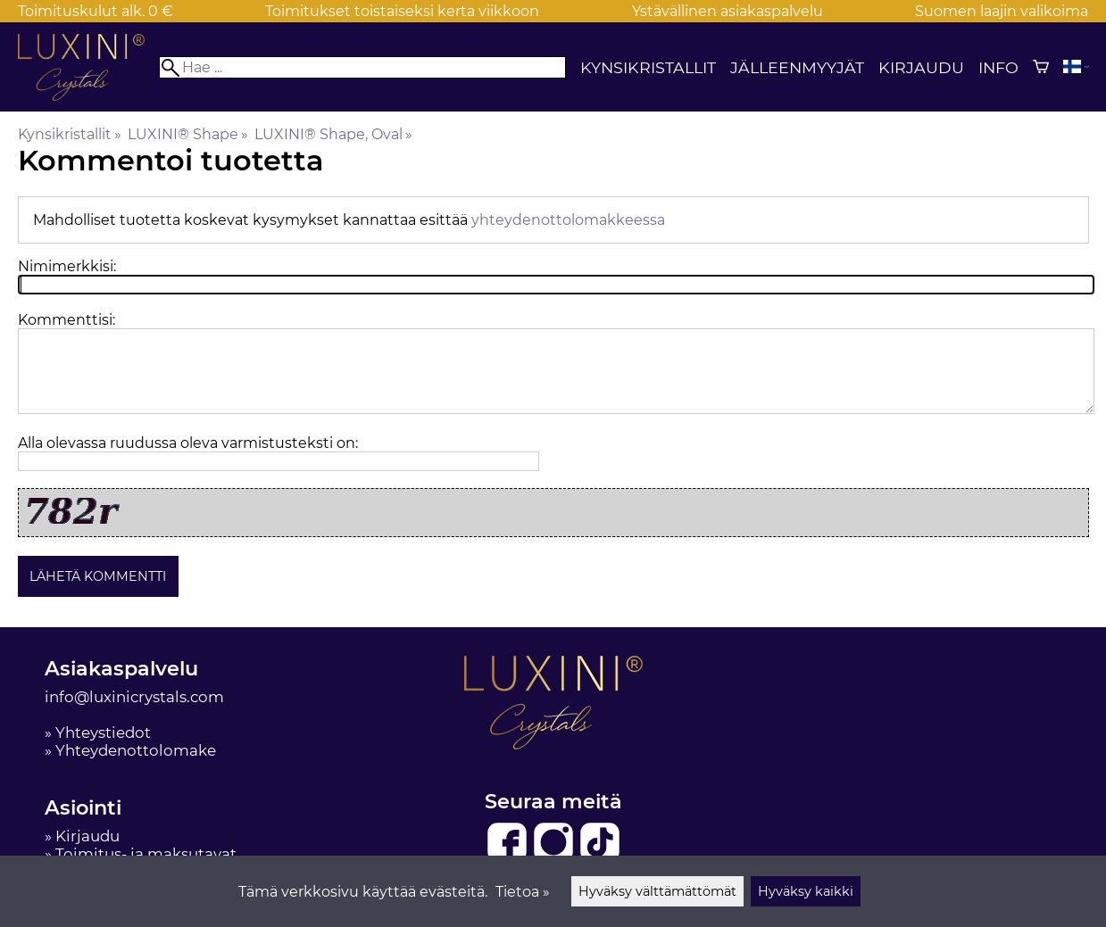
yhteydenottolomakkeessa (568, 219)
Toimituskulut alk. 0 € (95, 11)
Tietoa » (522, 891)
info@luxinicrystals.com (134, 697)
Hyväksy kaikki (805, 891)
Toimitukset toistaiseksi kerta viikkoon (402, 11)
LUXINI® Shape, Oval (333, 134)
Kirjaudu (921, 67)
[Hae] (362, 67)
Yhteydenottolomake (135, 750)
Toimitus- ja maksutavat (146, 854)
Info (998, 67)
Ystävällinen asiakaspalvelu (727, 11)
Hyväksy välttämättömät (657, 891)
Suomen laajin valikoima (1001, 11)
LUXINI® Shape (188, 134)
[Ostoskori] (1041, 67)
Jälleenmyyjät (797, 67)
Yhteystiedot (103, 732)
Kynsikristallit (648, 67)
